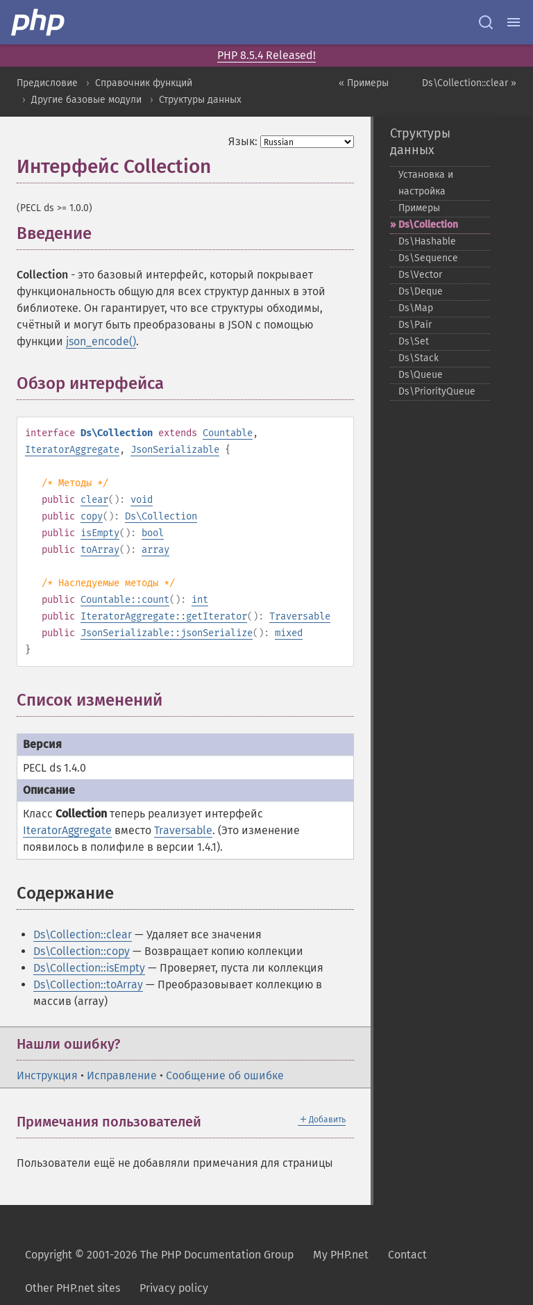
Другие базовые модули (86, 100)
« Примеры (364, 83)
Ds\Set (413, 341)
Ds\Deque (420, 291)
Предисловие (47, 83)
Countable (228, 433)
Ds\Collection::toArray (88, 984)
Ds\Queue (420, 375)
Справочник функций (143, 83)
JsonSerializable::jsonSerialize (167, 633)
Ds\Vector (420, 275)
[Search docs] (486, 22)
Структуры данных (200, 100)
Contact (407, 1254)
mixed (289, 633)
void (141, 500)
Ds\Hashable (427, 241)
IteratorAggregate (72, 450)
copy (92, 516)
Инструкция (47, 1075)
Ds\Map (415, 308)
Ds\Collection (161, 516)
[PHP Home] (39, 22)
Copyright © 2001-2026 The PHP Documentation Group (159, 1254)
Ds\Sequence (428, 258)
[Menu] (513, 22)
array (155, 550)
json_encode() (101, 341)
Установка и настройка (425, 183)
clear (94, 500)
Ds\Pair (415, 325)
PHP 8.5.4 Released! (266, 55)
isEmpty (100, 533)
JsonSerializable (174, 450)
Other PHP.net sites (72, 1288)
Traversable (299, 616)
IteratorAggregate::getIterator (164, 616)
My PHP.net (341, 1254)
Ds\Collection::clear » (469, 83)
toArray (100, 550)
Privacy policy (173, 1288)
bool (153, 533)
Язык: (242, 141)
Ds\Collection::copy (81, 951)
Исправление (122, 1075)
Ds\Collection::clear (82, 934)
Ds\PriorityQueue (436, 391)
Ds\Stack (418, 358)
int (200, 600)
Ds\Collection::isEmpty (89, 967)
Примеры (419, 208)
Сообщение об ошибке (225, 1075)
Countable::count (125, 600)
